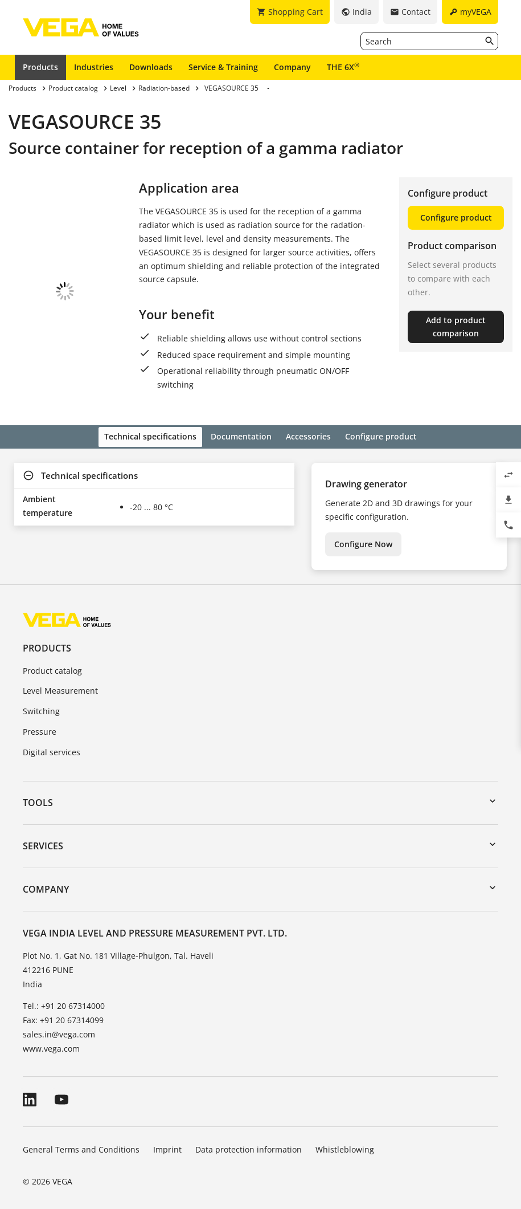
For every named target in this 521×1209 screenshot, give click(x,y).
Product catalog (52, 661)
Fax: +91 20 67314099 (63, 1011)
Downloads (151, 67)
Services (43, 837)
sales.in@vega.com (59, 1025)
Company (292, 67)
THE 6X (343, 66)
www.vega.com (51, 1039)
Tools (38, 793)
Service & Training (223, 67)
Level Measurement (60, 682)
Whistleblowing (344, 1140)
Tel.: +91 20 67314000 (64, 996)
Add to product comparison (456, 327)
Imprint (167, 1140)
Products (40, 67)
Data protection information (248, 1140)
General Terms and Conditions (81, 1140)
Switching (41, 702)
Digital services (51, 743)
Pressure (39, 722)
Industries (93, 67)
